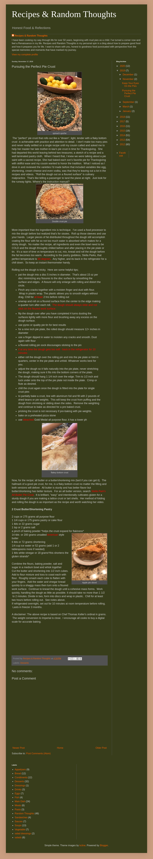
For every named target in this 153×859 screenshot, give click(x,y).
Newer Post (19, 748)
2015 (123, 130)
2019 (123, 70)
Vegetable (20, 829)
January (127, 111)
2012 (123, 144)
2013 (123, 140)
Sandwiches (21, 817)
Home (60, 748)
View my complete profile (25, 54)
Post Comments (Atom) (38, 753)
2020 (123, 66)
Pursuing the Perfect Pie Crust (129, 93)
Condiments (21, 777)
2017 (123, 121)
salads (18, 837)
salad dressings (23, 833)
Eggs (17, 793)
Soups (18, 825)
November (128, 79)
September (129, 102)
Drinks (18, 789)
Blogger (104, 845)
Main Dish (20, 801)
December (128, 74)
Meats (18, 805)
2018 (123, 117)
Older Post (101, 748)
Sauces (19, 821)
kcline (82, 845)
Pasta (18, 809)
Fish (17, 797)
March (126, 106)
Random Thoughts (24, 813)
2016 (123, 126)
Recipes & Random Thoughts (64, 14)
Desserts (24, 663)
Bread (18, 773)
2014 (123, 135)
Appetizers (20, 769)
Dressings (20, 785)
